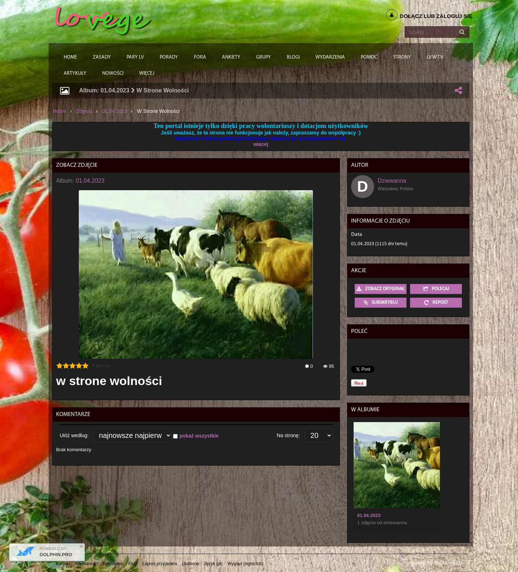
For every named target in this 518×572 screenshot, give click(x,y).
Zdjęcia (84, 111)
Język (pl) (213, 563)
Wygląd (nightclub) (245, 563)
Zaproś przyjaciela (159, 563)
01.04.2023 (114, 111)
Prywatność (87, 563)
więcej (260, 144)
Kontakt (63, 563)
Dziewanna (392, 181)
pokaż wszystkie (199, 436)
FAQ (132, 563)
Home (59, 111)
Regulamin (113, 563)
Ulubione (190, 563)
